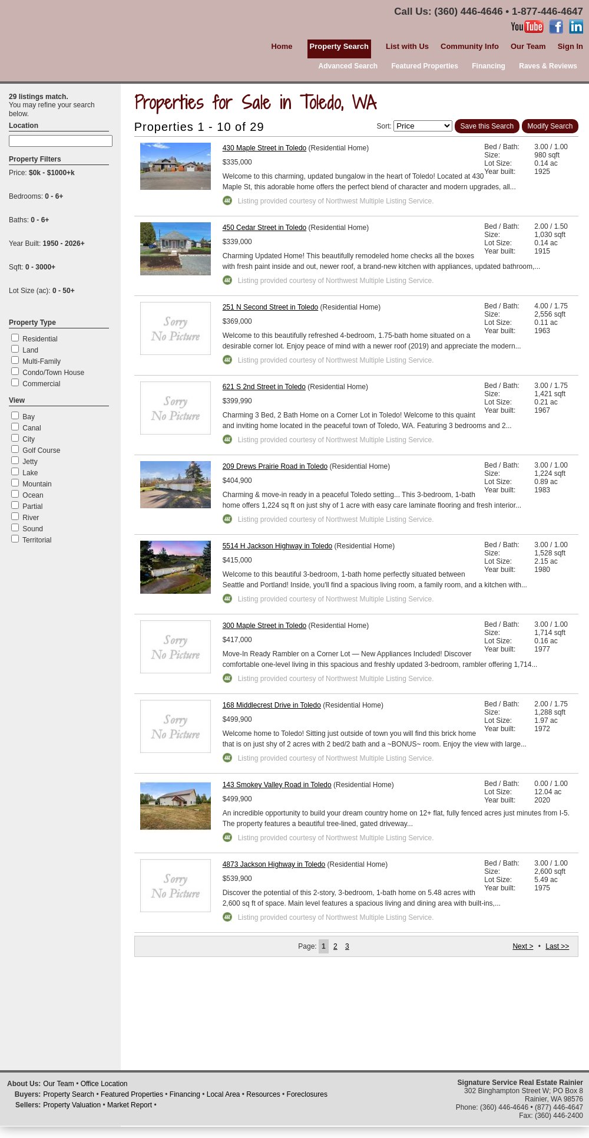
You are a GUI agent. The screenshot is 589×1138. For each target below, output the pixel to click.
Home (281, 46)
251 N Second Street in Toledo (271, 307)
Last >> (557, 946)
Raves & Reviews (548, 66)
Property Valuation (72, 1105)
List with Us (407, 46)
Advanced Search (348, 66)
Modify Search (550, 126)
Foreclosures (307, 1094)
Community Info (470, 46)
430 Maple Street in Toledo (265, 148)
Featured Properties (425, 66)
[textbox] (60, 141)
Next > (522, 946)
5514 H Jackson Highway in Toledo (278, 546)
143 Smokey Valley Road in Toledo (277, 785)
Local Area (223, 1094)
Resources (263, 1094)
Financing (488, 66)
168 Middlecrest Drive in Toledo (272, 705)
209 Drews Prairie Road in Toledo (275, 466)
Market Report (129, 1105)
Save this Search (487, 126)
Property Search (68, 1094)
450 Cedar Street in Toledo (265, 227)
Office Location (104, 1084)
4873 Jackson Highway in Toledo (274, 864)
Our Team (528, 46)
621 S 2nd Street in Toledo (264, 387)
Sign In (570, 46)
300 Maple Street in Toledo (265, 625)
